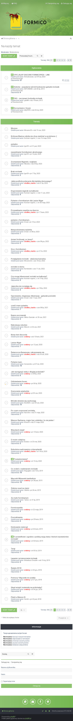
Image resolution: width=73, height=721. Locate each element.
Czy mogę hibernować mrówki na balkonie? (29, 276)
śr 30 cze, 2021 (41, 317)
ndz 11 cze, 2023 (44, 193)
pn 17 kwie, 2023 (43, 212)
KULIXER (27, 403)
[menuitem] (14, 3)
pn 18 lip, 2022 (42, 288)
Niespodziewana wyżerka (21, 230)
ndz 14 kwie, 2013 (36, 100)
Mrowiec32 (28, 130)
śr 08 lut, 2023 (34, 232)
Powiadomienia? (21, 459)
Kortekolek (28, 269)
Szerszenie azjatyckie (20, 391)
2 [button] (57, 60)
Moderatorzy (14, 52)
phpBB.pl (28, 718)
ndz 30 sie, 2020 (42, 354)
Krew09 (27, 422)
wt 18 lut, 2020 (42, 451)
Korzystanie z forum (22, 108)
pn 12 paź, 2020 (36, 345)
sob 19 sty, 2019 (44, 560)
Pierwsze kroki (17, 78)
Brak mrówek (16, 171)
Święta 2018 (16, 568)
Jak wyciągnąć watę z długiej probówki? (28, 372)
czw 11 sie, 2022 (39, 269)
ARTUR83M (28, 89)
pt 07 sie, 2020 (38, 364)
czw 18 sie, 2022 (39, 261)
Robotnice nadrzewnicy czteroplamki (26, 449)
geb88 (26, 100)
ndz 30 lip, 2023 (36, 164)
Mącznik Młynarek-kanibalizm (23, 478)
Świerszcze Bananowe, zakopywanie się (27, 352)
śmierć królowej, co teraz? (22, 239)
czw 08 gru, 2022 (43, 241)
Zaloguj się (5, 662)
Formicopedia (17, 508)
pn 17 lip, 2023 (35, 173)
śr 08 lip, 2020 (36, 374)
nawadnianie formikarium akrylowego (26, 152)
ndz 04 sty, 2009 (37, 110)
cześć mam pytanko (19, 305)
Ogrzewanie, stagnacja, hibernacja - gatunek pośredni (33, 296)
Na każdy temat (10, 46)
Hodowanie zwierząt (19, 527)
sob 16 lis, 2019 (37, 471)
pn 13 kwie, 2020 (37, 432)
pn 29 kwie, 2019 (37, 519)
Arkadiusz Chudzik (30, 560)
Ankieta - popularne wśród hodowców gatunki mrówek (36, 87)
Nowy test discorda (19, 335)
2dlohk (26, 490)
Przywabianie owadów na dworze (25, 210)
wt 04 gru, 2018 (36, 589)
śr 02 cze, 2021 (35, 327)
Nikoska (27, 164)
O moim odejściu (18, 440)
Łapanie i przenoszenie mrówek (24, 558)
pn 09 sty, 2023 (40, 77)
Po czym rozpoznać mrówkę (23, 410)
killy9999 (27, 110)
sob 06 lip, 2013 (39, 89)
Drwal (26, 222)
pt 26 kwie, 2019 (37, 529)
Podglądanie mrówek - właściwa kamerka (28, 259)
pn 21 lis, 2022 (42, 251)
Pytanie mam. (16, 362)
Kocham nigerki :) (30, 138)
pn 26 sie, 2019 (35, 490)
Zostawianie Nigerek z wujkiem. (24, 162)
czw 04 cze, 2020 (38, 403)
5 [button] (64, 60)
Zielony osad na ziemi (20, 488)
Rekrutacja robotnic (19, 325)
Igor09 (26, 146)
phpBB (12, 717)
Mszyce (14, 128)
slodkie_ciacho (30, 183)
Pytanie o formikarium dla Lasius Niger (27, 200)
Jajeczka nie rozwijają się (21, 286)
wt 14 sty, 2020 (36, 461)
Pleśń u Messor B (18, 597)
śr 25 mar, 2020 (36, 442)
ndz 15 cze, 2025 (39, 130)
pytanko (14, 144)
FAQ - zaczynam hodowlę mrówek (28, 98)
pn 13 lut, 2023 (35, 222)
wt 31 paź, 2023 (35, 146)
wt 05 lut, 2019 (36, 551)
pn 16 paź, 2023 (35, 154)
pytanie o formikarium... (21, 220)
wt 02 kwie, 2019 (37, 541)
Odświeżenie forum (19, 381)
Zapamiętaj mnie (9, 681)
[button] (51, 60)
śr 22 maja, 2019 (37, 509)
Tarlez (26, 500)
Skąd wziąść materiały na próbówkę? (26, 587)
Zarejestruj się (16, 662)
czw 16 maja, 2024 (44, 138)
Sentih (26, 599)
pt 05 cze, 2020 (36, 393)
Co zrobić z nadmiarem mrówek (24, 469)
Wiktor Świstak (29, 317)
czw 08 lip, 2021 (42, 307)
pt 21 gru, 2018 (36, 580)
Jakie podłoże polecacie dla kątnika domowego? (31, 181)
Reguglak (27, 471)
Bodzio (26, 442)
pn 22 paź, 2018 (35, 599)
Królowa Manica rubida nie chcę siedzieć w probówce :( (34, 136)
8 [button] (68, 60)
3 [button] (59, 60)
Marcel (26, 327)
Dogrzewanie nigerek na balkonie (24, 191)
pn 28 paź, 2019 (36, 480)
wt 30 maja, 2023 (44, 202)
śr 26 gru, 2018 (36, 570)
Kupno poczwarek (18, 315)
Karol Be (27, 412)
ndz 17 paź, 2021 (36, 298)
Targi (13, 549)
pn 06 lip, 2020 (36, 383)
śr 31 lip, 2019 (35, 500)
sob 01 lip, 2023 (42, 183)
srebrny (27, 337)
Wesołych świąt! (17, 430)
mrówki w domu (17, 267)
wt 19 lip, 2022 (43, 278)
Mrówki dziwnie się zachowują (23, 401)
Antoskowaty (29, 77)
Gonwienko (28, 364)
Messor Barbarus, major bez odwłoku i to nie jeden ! (32, 420)
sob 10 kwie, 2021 (37, 337)
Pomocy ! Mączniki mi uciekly (23, 578)
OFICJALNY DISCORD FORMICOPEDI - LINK (32, 75)
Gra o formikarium (18, 249)
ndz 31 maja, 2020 (37, 412)
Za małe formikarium (20, 498)
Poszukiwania (16, 517)
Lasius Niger (16, 343)
